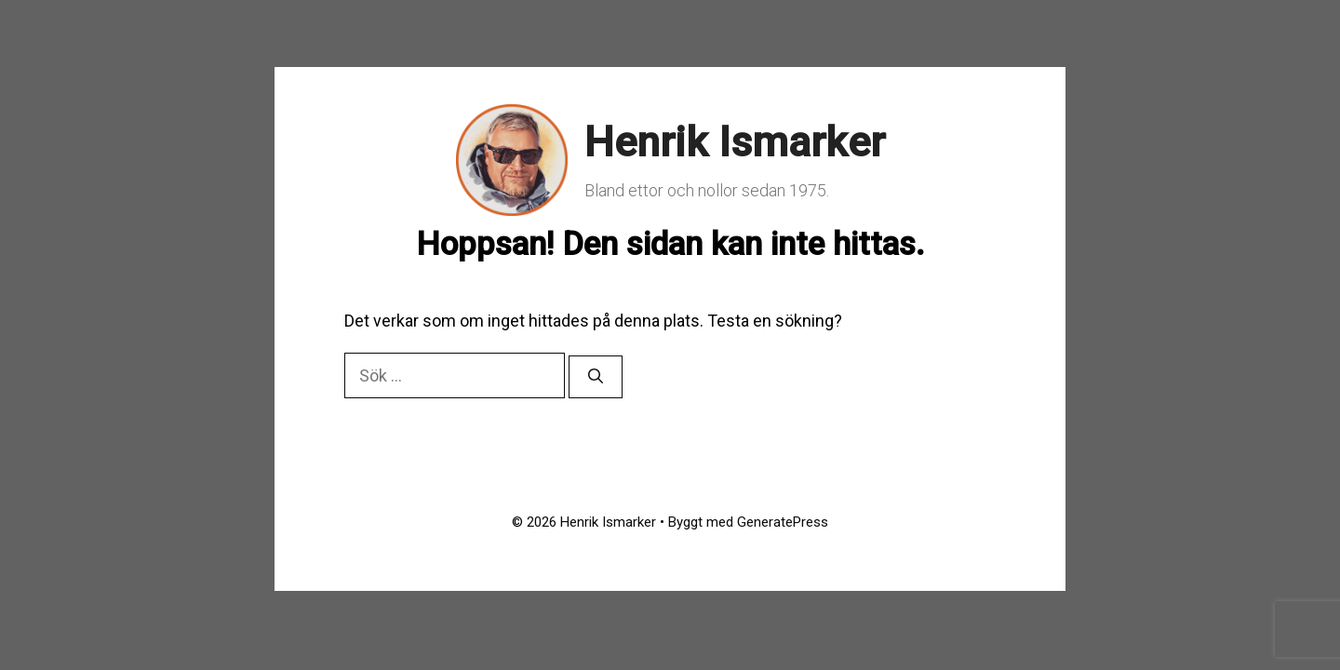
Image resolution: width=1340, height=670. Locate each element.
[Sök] (596, 376)
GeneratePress (782, 522)
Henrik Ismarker (734, 142)
